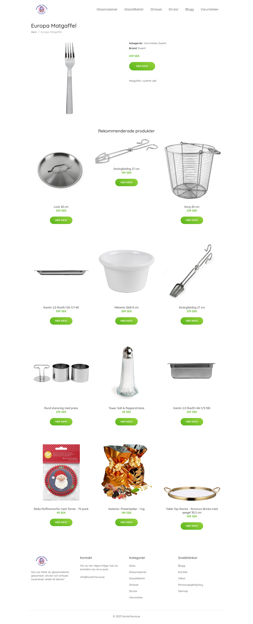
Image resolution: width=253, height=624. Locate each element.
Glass (132, 567)
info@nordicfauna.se (92, 578)
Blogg (189, 10)
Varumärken (210, 10)
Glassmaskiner (107, 10)
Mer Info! (142, 67)
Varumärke (150, 45)
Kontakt (183, 573)
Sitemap (183, 592)
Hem (34, 33)
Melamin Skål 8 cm (126, 309)
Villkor (182, 580)
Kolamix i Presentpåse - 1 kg (127, 510)
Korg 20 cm (191, 208)
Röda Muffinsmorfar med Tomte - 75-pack (61, 510)
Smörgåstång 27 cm (126, 170)
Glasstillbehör (134, 10)
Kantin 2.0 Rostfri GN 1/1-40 (61, 309)
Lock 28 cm (61, 208)
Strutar (173, 10)
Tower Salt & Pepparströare (126, 410)
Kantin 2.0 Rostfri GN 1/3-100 (191, 410)
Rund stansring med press (61, 410)
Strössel (156, 10)
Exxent (162, 45)
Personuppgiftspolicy (190, 586)
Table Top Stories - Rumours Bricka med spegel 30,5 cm (192, 512)
